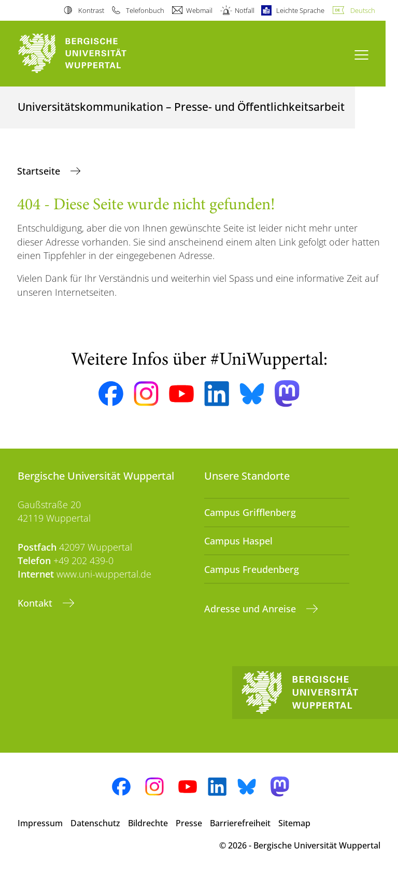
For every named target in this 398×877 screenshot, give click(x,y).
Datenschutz (95, 823)
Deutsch (362, 10)
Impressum (40, 823)
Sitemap (294, 823)
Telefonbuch (145, 10)
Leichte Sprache (300, 10)
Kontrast (91, 10)
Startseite (40, 171)
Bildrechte (148, 823)
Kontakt (36, 603)
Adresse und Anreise (251, 608)
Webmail (199, 10)
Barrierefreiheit (240, 823)
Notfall (244, 10)
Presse (189, 823)
